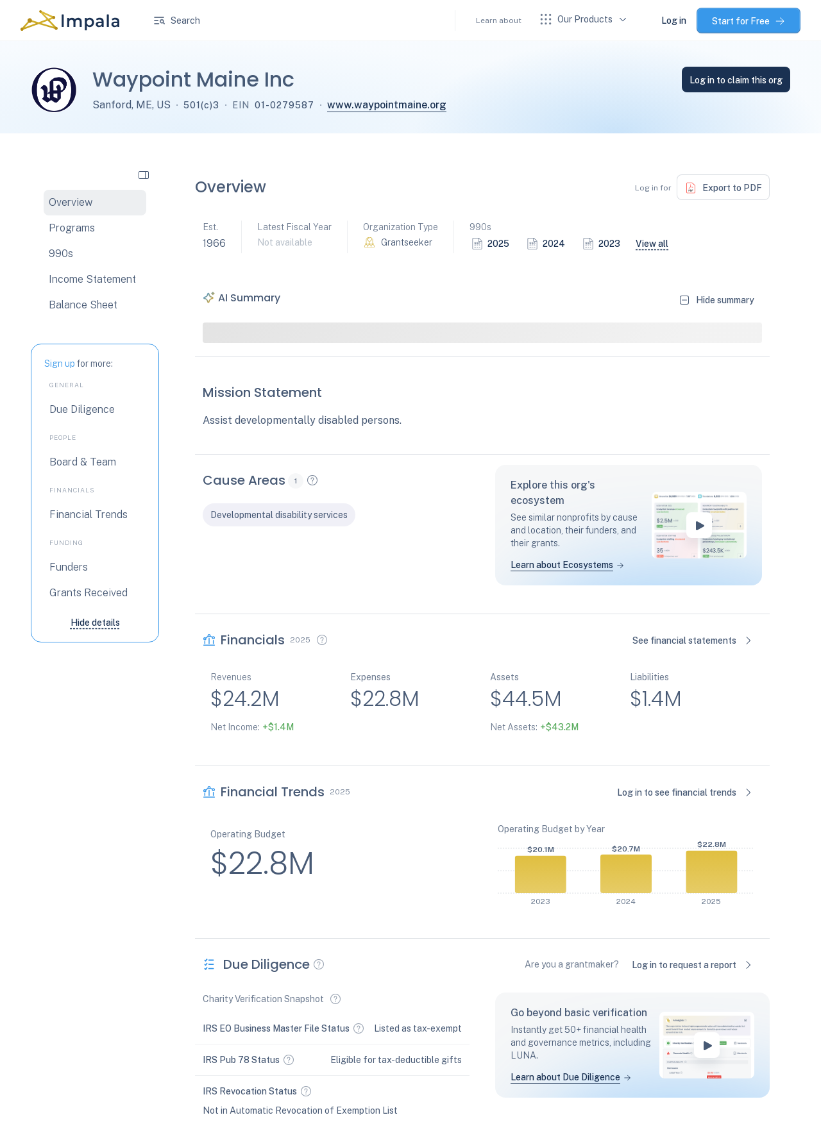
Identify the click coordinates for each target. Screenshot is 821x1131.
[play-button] (699, 525)
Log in (673, 20)
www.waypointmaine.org (386, 105)
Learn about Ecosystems (562, 565)
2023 (609, 244)
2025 (498, 244)
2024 (554, 244)
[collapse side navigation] (144, 174)
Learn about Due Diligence (565, 1077)
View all (652, 244)
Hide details (95, 622)
